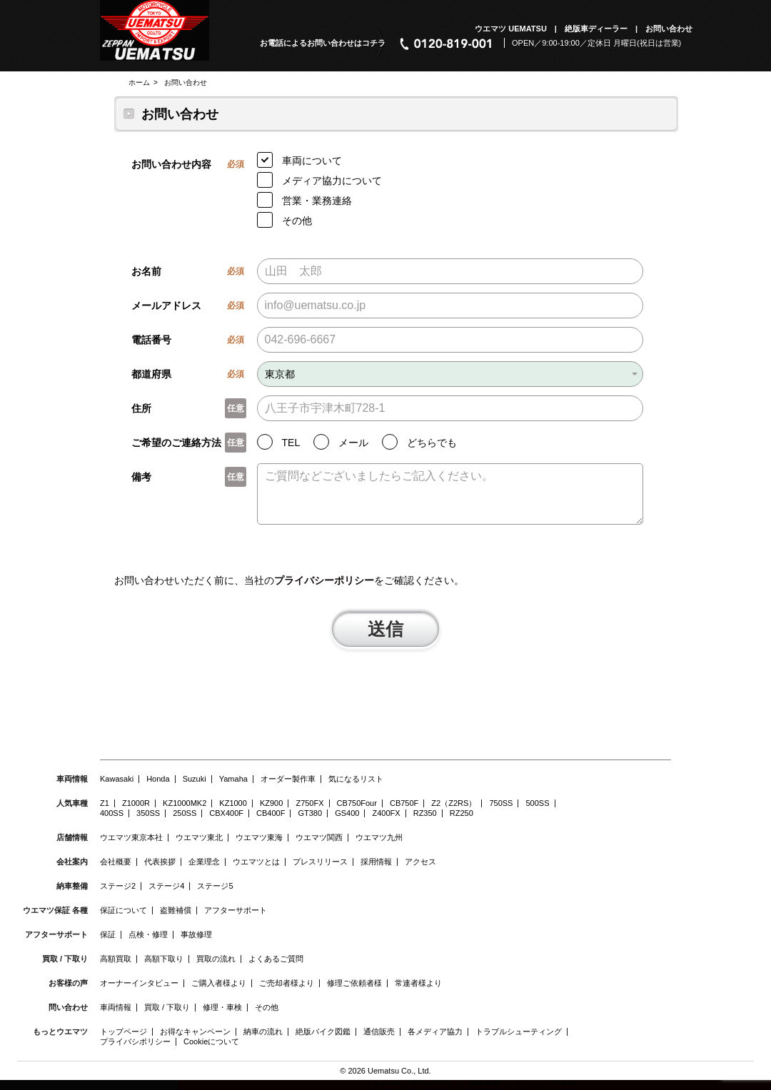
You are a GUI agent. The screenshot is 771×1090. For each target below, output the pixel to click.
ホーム (139, 82)
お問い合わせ (185, 82)
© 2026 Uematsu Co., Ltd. (385, 1081)
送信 (385, 638)
